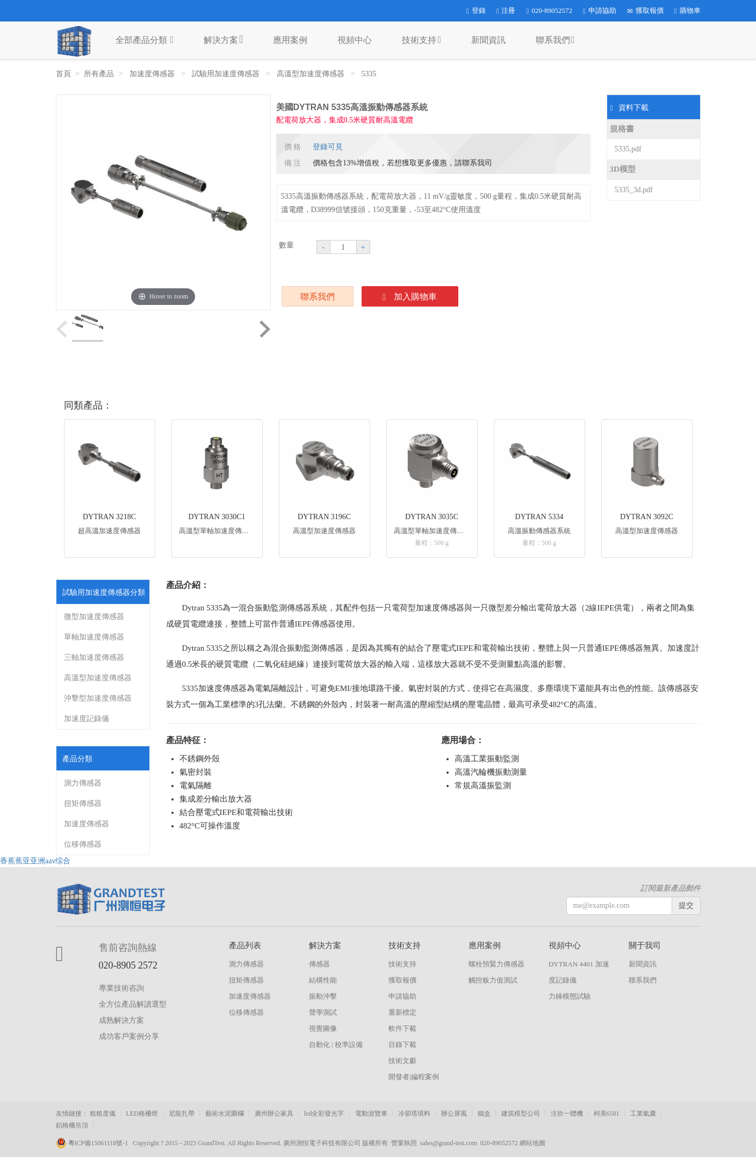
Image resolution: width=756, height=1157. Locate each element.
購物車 (687, 10)
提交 (686, 905)
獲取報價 (645, 10)
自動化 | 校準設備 (336, 1044)
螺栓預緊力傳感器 (496, 964)
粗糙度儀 (103, 1113)
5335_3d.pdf (634, 190)
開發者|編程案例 (413, 1077)
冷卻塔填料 (414, 1113)
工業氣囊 (643, 1113)
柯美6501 (607, 1113)
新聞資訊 (488, 40)
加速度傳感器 (153, 74)
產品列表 (245, 945)
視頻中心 (354, 40)
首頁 (63, 74)
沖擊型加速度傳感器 (98, 698)
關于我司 (645, 945)
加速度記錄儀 (86, 719)
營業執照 (404, 1143)
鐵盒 (484, 1113)
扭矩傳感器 (83, 803)
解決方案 (223, 39)
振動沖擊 (323, 996)
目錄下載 (402, 1044)
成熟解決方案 (121, 1020)
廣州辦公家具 (274, 1113)
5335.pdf (628, 149)
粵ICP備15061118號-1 (94, 1143)
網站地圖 (532, 1143)
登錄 (476, 10)
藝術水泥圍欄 (224, 1113)
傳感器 (319, 964)
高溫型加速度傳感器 (312, 74)
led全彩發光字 (324, 1113)
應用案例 (290, 40)
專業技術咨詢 (121, 988)
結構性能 (323, 980)
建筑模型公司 (520, 1113)
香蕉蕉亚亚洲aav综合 (35, 861)
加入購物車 (410, 297)
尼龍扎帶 (182, 1113)
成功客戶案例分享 (129, 1036)
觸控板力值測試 (493, 980)
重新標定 (402, 1012)
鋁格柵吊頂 (72, 1125)
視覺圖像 (323, 1028)
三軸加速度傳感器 (94, 657)
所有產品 (99, 74)
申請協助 (599, 10)
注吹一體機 (567, 1113)
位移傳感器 (83, 844)
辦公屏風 (454, 1113)
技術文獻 (402, 1061)
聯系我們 (555, 40)
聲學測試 (323, 1012)
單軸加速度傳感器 (94, 637)
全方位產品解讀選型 (133, 1004)
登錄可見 (328, 147)
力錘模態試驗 (570, 996)
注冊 (506, 10)
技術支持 (421, 40)
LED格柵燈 (142, 1113)
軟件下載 (402, 1028)
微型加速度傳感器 (94, 617)
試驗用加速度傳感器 (227, 74)
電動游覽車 (371, 1113)
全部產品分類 (145, 40)
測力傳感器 (83, 783)
